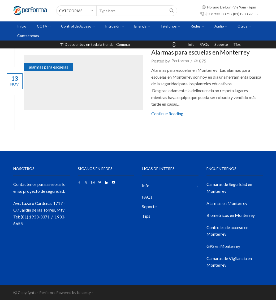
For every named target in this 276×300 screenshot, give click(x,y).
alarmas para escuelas (52, 67)
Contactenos (28, 35)
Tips (237, 44)
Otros (244, 26)
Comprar (123, 44)
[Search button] (172, 11)
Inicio (21, 26)
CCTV (43, 26)
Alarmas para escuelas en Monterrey (204, 52)
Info (191, 44)
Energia (142, 26)
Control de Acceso (77, 26)
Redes (197, 26)
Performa (182, 60)
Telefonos (170, 26)
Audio (220, 26)
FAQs (204, 44)
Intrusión (114, 26)
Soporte (221, 44)
